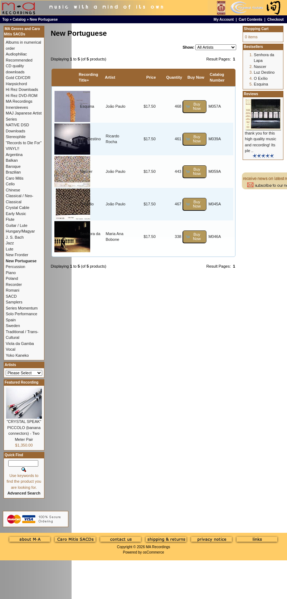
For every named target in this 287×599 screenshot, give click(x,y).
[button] (195, 106)
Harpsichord (16, 84)
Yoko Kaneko (17, 355)
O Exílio (87, 204)
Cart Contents (250, 19)
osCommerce (153, 552)
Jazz (10, 243)
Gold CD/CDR (18, 78)
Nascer (86, 171)
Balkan (12, 160)
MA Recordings (158, 547)
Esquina (87, 106)
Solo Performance (21, 314)
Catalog (19, 19)
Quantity (174, 77)
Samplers (14, 302)
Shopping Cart (256, 29)
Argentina (14, 154)
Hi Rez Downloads (22, 89)
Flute (10, 219)
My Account (224, 19)
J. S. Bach (15, 237)
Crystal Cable (17, 207)
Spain (11, 320)
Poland (12, 278)
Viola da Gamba (20, 343)
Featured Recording (21, 382)
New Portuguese (44, 19)
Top (6, 19)
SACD (11, 296)
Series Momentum (22, 308)
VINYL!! (12, 148)
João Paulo (115, 106)
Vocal (10, 349)
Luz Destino (90, 139)
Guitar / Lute (17, 225)
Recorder (14, 284)
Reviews (251, 94)
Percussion (15, 266)
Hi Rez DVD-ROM (22, 95)
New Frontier (17, 255)
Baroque (13, 166)
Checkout (275, 19)
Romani (12, 290)
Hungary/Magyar (20, 231)
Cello (10, 184)
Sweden (13, 325)
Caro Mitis (15, 178)
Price (151, 77)
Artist (110, 77)
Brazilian (13, 172)
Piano (11, 273)
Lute (9, 249)
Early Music (16, 213)
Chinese (13, 190)
